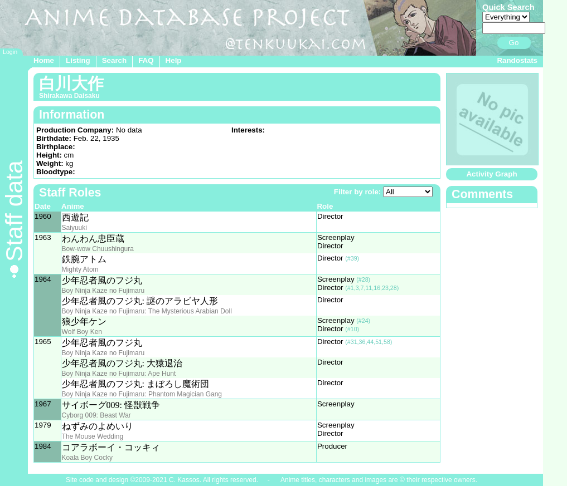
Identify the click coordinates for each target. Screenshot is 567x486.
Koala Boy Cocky (87, 458)
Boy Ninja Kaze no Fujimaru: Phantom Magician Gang (142, 394)
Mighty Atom (80, 269)
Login (10, 51)
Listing (78, 60)
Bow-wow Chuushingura (98, 249)
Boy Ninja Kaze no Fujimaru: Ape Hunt (119, 373)
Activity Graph (491, 174)
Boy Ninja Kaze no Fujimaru (103, 290)
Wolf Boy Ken (82, 332)
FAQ (145, 60)
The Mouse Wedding (93, 436)
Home (43, 60)
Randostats (517, 60)
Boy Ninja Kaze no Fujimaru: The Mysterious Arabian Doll (147, 311)
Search (114, 60)
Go (514, 42)
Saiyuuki (74, 228)
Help (174, 60)
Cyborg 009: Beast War (96, 415)
